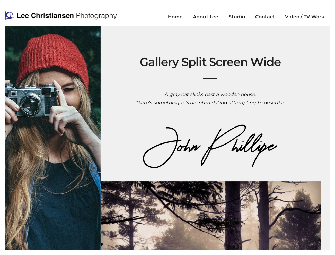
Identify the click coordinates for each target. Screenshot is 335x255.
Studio (237, 17)
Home (175, 17)
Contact (265, 17)
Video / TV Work (304, 17)
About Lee (205, 17)
